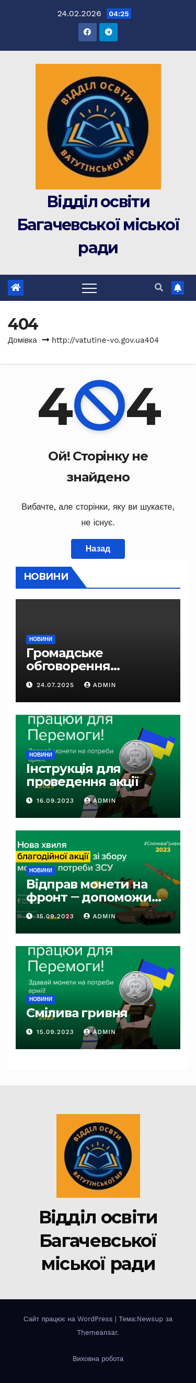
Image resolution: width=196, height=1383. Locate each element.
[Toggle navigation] (89, 288)
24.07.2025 (57, 685)
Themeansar (97, 1332)
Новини (40, 639)
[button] (159, 288)
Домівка (22, 340)
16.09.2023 (57, 800)
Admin (100, 685)
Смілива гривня (77, 1012)
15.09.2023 (56, 916)
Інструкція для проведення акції (82, 775)
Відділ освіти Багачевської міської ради (98, 224)
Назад (98, 549)
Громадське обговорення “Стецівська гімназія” (93, 666)
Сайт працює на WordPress (69, 1319)
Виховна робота (98, 1359)
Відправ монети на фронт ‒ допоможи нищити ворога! (89, 897)
